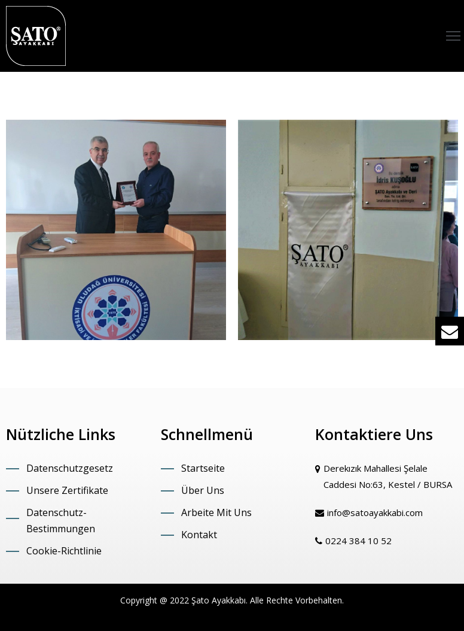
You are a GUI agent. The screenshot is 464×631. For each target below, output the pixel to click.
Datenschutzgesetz (69, 468)
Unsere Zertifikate (67, 490)
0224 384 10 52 (358, 541)
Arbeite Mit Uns (216, 512)
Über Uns (202, 490)
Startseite (203, 468)
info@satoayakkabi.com (375, 512)
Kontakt (199, 534)
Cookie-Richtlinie (64, 550)
